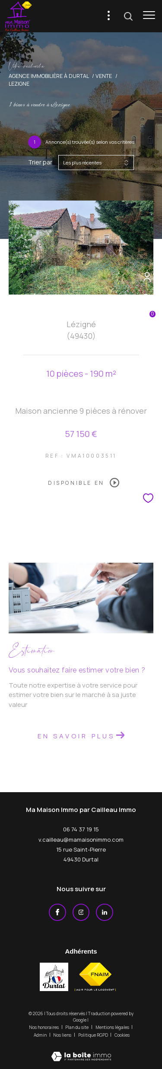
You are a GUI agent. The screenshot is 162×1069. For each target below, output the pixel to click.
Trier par (40, 162)
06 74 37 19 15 (81, 829)
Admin (41, 1035)
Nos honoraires (44, 1027)
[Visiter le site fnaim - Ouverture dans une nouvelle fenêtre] (95, 977)
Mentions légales (112, 1027)
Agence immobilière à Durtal (49, 76)
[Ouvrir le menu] (149, 15)
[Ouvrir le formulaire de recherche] (128, 16)
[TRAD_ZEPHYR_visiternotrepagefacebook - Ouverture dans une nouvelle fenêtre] (57, 912)
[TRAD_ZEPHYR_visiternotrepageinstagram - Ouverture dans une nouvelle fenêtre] (81, 912)
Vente (103, 76)
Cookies (122, 1035)
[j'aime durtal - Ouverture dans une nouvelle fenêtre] (54, 977)
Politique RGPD (93, 1035)
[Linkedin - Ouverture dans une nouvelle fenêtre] (104, 912)
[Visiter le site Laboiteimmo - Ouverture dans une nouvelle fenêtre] (81, 1051)
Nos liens (62, 1035)
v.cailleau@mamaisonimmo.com (81, 839)
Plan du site (77, 1027)
